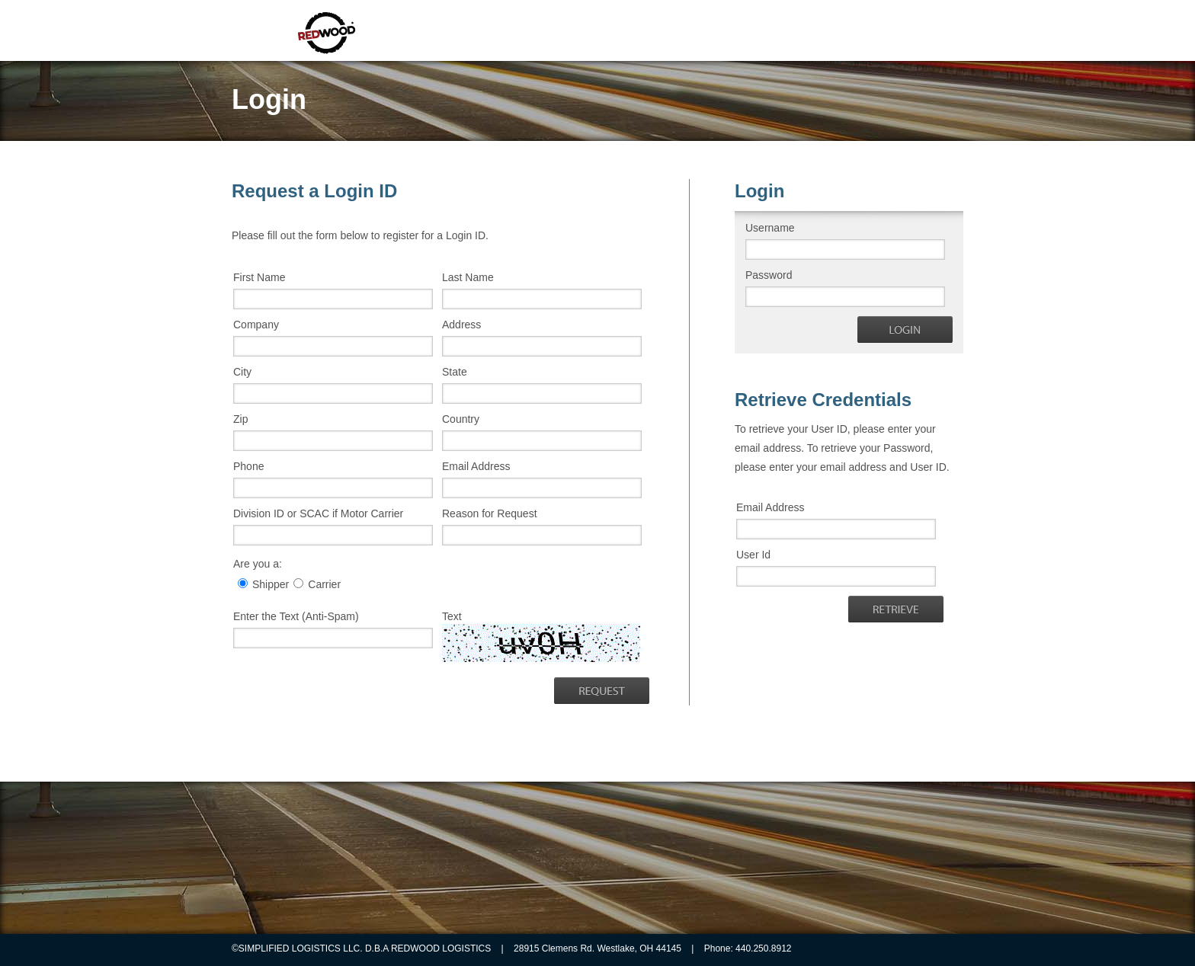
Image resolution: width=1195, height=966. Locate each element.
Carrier (324, 584)
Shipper (270, 584)
